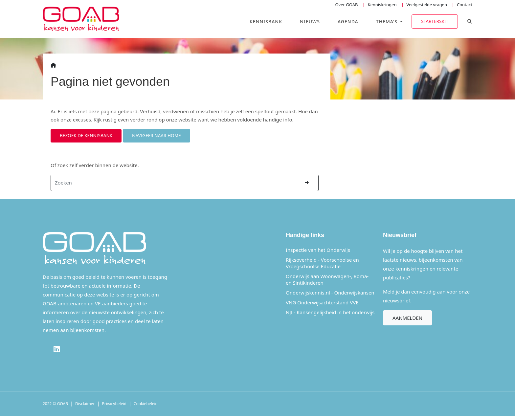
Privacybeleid (114, 403)
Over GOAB (346, 5)
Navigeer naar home (156, 135)
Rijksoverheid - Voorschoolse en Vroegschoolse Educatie (322, 263)
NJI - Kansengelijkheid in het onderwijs (330, 312)
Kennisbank (266, 21)
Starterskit (434, 21)
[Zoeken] (173, 183)
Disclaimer (85, 403)
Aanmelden (407, 318)
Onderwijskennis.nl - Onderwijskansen (330, 292)
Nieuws (310, 21)
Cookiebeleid (146, 403)
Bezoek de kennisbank (86, 135)
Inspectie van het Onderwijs (318, 250)
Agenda (348, 21)
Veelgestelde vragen (426, 5)
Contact (464, 5)
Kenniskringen (382, 5)
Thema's (387, 21)
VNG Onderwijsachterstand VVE (322, 302)
